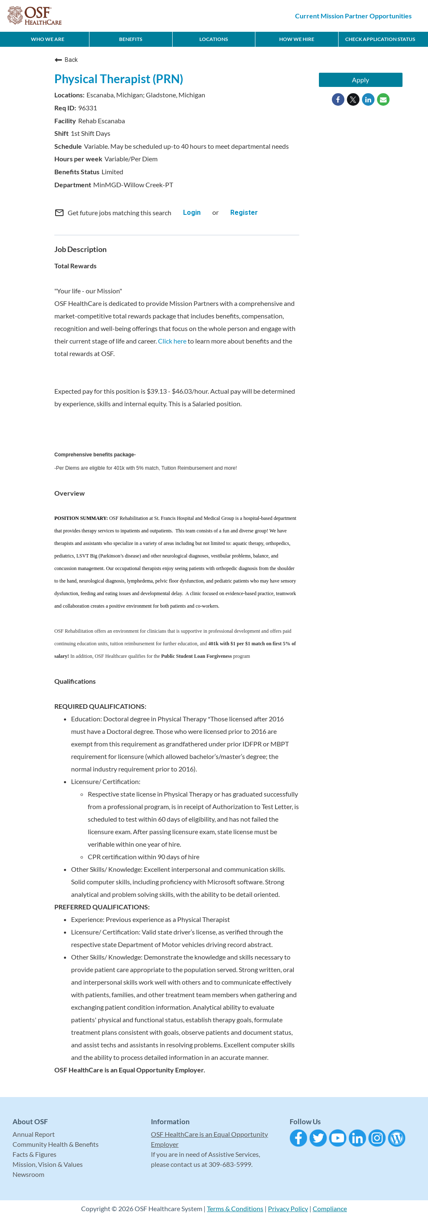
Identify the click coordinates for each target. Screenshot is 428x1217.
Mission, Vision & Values (48, 1164)
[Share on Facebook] (338, 99)
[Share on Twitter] (353, 99)
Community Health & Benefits (56, 1144)
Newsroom (28, 1174)
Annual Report (34, 1134)
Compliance (330, 1208)
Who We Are (47, 39)
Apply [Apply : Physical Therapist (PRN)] (360, 80)
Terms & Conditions (235, 1208)
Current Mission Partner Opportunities (353, 16)
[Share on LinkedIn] (368, 99)
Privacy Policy (288, 1208)
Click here (172, 341)
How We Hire (296, 39)
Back (66, 59)
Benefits (130, 39)
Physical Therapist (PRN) (118, 78)
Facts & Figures (34, 1154)
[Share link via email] (383, 99)
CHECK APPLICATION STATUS (380, 39)
